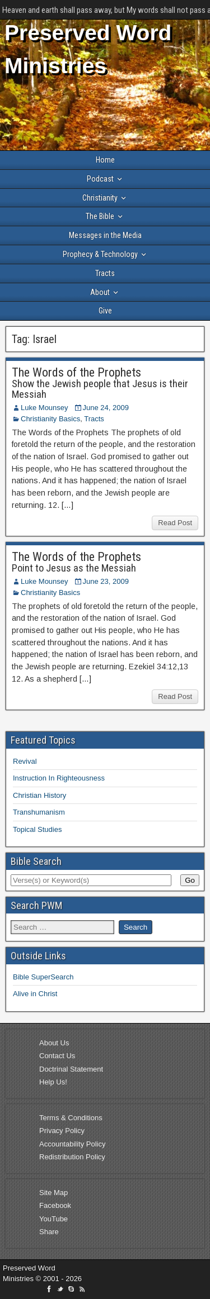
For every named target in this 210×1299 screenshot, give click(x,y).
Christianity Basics (50, 419)
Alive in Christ (35, 993)
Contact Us (57, 1055)
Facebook (55, 1205)
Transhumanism (39, 812)
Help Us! (53, 1082)
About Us (54, 1043)
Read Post (175, 522)
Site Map (53, 1192)
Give (105, 310)
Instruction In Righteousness (59, 778)
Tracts (105, 273)
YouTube (53, 1219)
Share (49, 1231)
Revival (25, 761)
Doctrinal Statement (71, 1069)
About (100, 292)
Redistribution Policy (72, 1157)
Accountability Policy (72, 1144)
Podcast (100, 178)
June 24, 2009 (106, 407)
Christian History (39, 795)
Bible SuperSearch (43, 977)
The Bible (100, 216)
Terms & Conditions (70, 1118)
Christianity (100, 197)
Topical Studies (37, 829)
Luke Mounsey (44, 407)
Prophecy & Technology (100, 254)
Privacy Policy (62, 1130)
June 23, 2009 (106, 581)
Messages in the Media (105, 235)
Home (105, 159)
